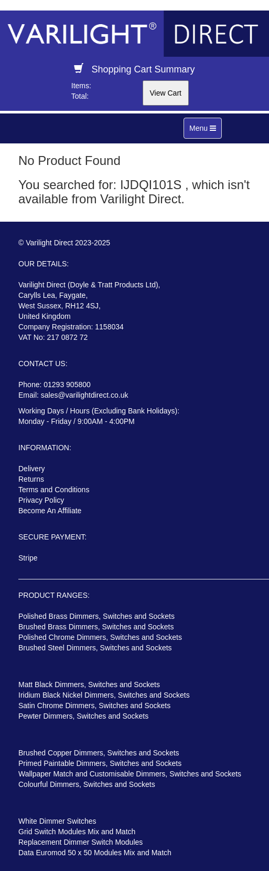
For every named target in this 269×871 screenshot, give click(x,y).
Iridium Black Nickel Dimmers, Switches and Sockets (104, 695)
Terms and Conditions (53, 489)
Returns (31, 479)
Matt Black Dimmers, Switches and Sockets (89, 684)
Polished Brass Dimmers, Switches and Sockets (96, 616)
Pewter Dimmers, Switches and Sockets (83, 716)
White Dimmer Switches (57, 821)
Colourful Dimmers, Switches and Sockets (86, 784)
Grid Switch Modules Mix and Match (76, 831)
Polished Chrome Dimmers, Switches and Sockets (100, 637)
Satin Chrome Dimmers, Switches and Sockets (94, 705)
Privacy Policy (41, 500)
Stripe (28, 558)
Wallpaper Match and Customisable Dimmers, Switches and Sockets (129, 774)
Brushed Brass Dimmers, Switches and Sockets (96, 627)
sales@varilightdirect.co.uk (84, 395)
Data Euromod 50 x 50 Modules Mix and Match (94, 852)
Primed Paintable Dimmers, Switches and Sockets (99, 763)
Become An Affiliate (49, 510)
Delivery (31, 468)
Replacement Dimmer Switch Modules (80, 842)
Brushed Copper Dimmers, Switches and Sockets (98, 753)
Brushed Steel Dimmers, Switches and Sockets (95, 648)
